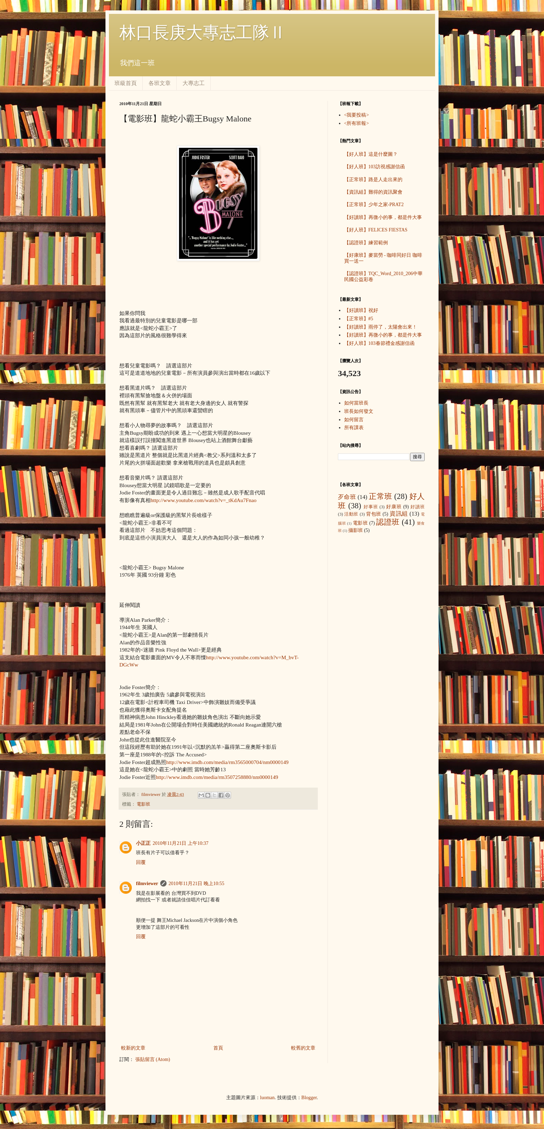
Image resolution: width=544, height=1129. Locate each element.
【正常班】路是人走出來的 (373, 179)
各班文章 (159, 83)
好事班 (371, 506)
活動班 (351, 514)
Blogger (309, 1097)
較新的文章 (133, 1048)
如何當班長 (356, 403)
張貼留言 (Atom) (152, 1059)
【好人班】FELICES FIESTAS (376, 229)
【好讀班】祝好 (361, 310)
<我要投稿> (356, 115)
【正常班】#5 (358, 318)
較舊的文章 (303, 1048)
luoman (267, 1097)
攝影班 (355, 530)
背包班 (373, 514)
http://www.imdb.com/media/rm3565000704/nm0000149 (227, 762)
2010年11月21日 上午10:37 (181, 843)
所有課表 (354, 427)
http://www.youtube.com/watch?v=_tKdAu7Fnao (203, 500)
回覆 (141, 862)
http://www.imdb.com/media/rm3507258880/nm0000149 (217, 777)
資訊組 (399, 513)
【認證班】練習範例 (366, 242)
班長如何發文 (358, 411)
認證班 (388, 522)
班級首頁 (125, 83)
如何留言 (354, 419)
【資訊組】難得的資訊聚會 (373, 192)
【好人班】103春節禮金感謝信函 (379, 343)
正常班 (380, 496)
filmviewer (151, 794)
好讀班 (417, 506)
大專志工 (193, 83)
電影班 (143, 804)
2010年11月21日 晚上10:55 (196, 883)
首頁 (218, 1048)
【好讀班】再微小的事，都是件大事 (383, 217)
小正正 (143, 843)
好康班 (394, 506)
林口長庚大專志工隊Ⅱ (202, 32)
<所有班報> (356, 123)
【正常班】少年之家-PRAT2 (374, 204)
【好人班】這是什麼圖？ (371, 154)
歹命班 (347, 497)
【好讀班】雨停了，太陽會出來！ (380, 327)
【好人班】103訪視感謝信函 (374, 166)
